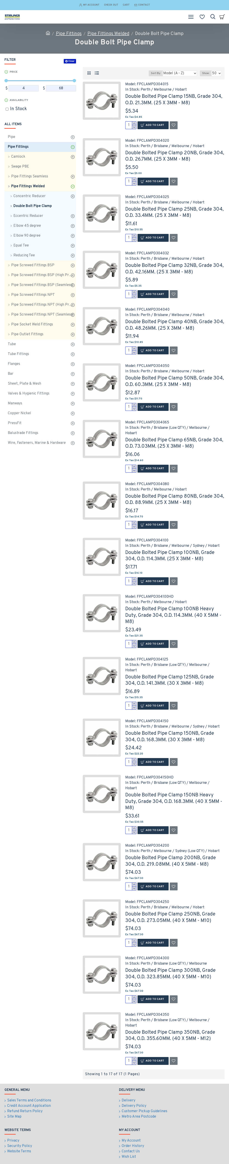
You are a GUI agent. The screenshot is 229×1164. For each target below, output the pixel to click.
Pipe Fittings (69, 34)
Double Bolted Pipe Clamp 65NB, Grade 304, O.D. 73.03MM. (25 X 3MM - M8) (174, 443)
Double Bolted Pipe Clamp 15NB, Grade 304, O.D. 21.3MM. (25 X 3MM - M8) (173, 100)
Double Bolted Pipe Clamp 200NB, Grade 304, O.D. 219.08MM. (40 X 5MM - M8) (170, 861)
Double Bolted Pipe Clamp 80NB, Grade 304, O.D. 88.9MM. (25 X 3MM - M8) (174, 499)
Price (13, 72)
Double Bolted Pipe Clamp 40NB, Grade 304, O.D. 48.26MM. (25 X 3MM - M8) (174, 325)
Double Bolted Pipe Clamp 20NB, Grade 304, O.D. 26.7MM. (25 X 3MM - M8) (174, 156)
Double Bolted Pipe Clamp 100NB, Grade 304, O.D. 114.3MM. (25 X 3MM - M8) (169, 556)
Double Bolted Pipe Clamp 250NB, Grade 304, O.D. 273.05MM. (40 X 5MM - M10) (170, 917)
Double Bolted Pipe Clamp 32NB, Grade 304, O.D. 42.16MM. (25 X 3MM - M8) (174, 269)
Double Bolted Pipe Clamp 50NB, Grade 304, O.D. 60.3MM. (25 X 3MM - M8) (174, 381)
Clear (71, 61)
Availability (19, 100)
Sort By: (156, 73)
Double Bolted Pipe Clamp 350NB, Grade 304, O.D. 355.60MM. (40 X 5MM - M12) (170, 1035)
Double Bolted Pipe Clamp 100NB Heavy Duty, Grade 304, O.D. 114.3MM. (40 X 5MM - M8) (173, 615)
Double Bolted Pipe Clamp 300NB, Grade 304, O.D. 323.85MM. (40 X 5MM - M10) (170, 974)
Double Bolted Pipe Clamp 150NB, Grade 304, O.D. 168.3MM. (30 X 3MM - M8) (169, 736)
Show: (205, 73)
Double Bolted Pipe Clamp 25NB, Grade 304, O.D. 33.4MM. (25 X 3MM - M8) (174, 212)
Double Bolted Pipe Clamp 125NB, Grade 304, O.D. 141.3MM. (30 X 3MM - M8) (169, 680)
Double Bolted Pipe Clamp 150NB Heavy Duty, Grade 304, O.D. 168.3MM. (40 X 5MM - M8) (173, 801)
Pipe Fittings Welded (108, 34)
